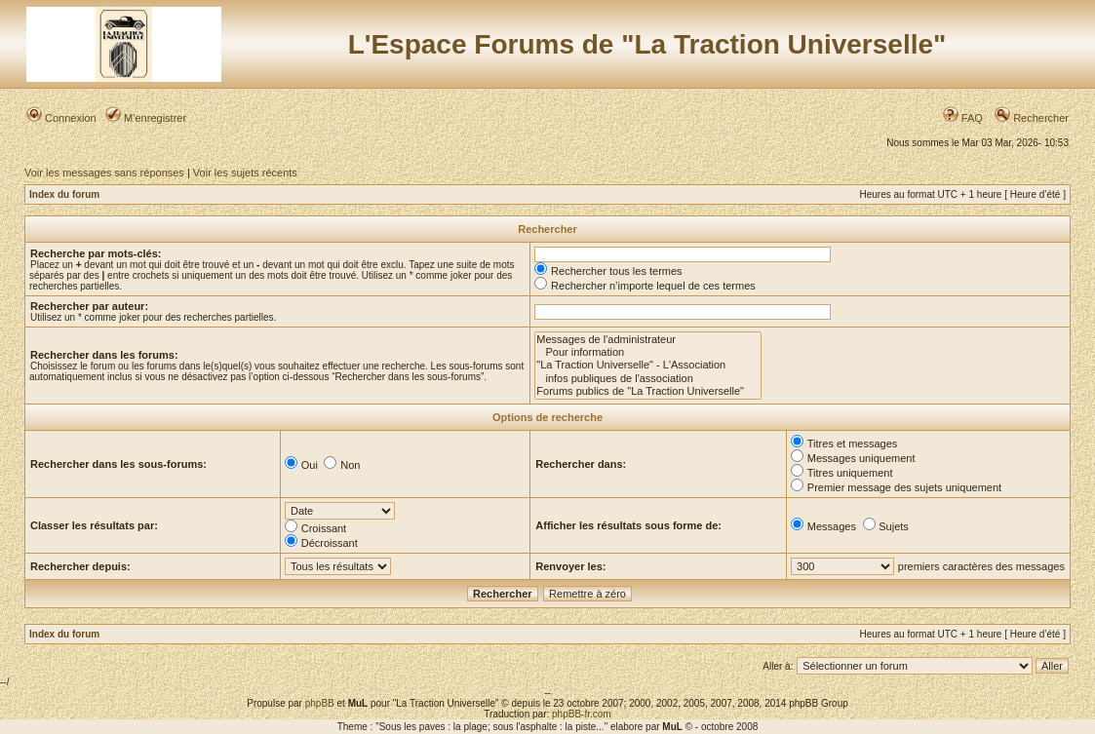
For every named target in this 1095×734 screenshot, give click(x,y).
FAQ (963, 118)
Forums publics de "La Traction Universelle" (648, 391)
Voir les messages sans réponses (104, 172)
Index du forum (64, 194)
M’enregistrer (145, 118)
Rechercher (1032, 118)
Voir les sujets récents (245, 172)
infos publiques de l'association (648, 378)
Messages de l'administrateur (648, 339)
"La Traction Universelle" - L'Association (648, 365)
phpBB (319, 703)
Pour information (648, 352)
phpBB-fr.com (581, 714)
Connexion (61, 118)
